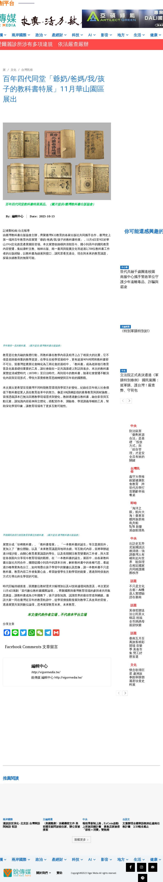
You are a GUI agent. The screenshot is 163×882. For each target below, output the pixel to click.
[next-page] (129, 400)
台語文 (126, 819)
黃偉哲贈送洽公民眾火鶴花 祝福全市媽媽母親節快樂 (137, 617)
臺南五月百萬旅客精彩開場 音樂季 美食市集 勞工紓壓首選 (137, 647)
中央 (123, 370)
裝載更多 (81, 839)
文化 (13, 70)
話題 (133, 581)
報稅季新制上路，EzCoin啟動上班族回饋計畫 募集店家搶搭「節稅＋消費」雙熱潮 (101, 826)
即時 (133, 503)
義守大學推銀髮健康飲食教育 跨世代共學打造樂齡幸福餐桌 (137, 485)
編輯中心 (17, 216)
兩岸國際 (8, 819)
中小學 (124, 267)
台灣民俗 (27, 70)
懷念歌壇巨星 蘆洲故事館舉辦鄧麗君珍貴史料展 (137, 677)
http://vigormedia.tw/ (45, 672)
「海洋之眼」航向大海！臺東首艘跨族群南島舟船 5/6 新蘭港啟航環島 (137, 519)
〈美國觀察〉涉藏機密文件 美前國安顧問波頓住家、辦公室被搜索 (61, 826)
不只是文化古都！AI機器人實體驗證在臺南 (137, 591)
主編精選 (125, 326)
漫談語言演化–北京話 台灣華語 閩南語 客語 (21, 824)
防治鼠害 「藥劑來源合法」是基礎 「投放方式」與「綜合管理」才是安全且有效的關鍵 (137, 445)
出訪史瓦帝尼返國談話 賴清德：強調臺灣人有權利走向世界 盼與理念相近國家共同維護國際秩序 (138, 558)
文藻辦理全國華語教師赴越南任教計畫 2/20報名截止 (141, 824)
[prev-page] (122, 400)
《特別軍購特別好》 (136, 331)
